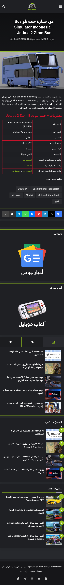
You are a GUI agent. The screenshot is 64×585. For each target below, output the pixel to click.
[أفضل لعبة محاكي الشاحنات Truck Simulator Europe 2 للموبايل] (54, 527)
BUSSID (22, 188)
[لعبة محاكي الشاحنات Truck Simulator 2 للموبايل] (54, 514)
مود (56, 201)
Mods (29, 195)
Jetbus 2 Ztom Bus (48, 195)
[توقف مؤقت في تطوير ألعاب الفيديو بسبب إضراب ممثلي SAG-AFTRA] (53, 407)
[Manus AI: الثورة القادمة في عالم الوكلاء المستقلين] (53, 355)
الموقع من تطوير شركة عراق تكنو (15, 567)
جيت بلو (15, 195)
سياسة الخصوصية (36, 571)
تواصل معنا (24, 571)
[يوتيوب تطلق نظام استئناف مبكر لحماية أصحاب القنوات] (53, 394)
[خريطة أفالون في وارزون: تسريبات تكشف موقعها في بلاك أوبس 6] (53, 368)
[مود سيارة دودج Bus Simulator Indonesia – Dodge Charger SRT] (54, 501)
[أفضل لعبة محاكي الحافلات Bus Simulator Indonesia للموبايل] (54, 539)
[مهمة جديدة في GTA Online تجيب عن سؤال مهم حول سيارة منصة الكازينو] (53, 381)
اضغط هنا (27, 160)
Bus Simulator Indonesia (45, 188)
